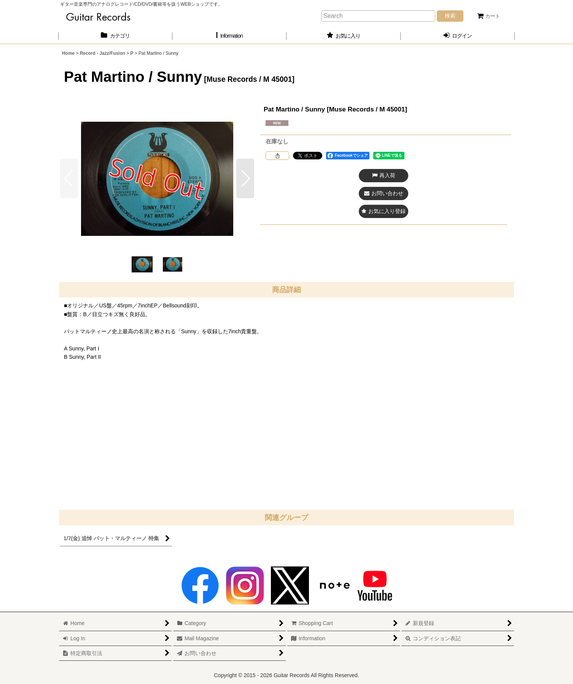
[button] (229, 36)
